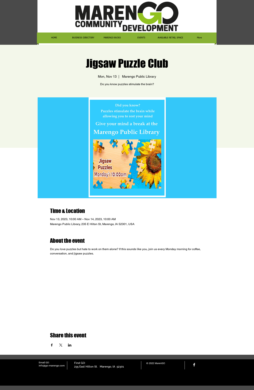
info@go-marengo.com (52, 365)
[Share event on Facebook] (52, 345)
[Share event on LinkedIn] (69, 345)
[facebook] (194, 364)
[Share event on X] (60, 345)
